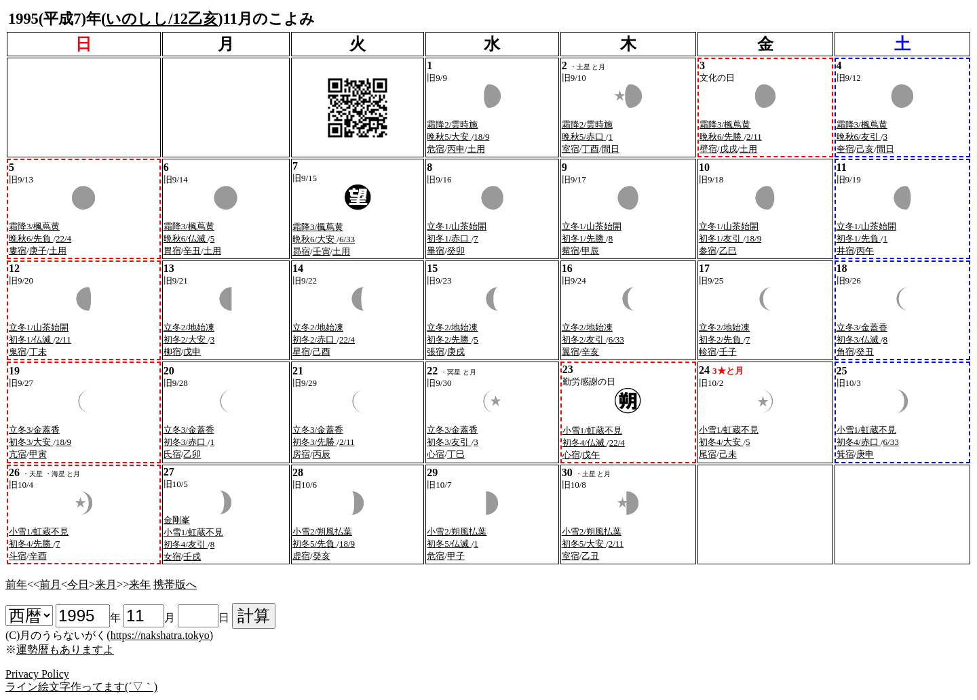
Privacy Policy (37, 674)
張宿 (435, 352)
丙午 (865, 251)
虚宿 (301, 556)
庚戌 (456, 352)
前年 (16, 584)
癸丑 (865, 352)
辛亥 (590, 352)
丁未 (38, 352)
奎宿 (845, 149)
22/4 (63, 238)
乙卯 (192, 454)
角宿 (845, 352)
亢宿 (17, 454)
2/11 (754, 137)
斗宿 (17, 556)
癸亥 (321, 556)
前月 (50, 584)
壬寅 (321, 251)
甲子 (456, 556)
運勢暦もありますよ (65, 649)
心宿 (435, 454)
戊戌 (728, 149)
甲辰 (590, 251)
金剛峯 (177, 520)
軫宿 (707, 352)
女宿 (172, 556)
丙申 (456, 149)
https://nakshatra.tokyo (160, 635)
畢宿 (435, 251)
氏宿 (172, 454)
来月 (106, 584)
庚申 (865, 454)
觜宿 (570, 251)
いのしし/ (139, 18)
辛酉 (38, 556)
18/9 (481, 137)
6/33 (347, 239)
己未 (728, 454)
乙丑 (590, 556)
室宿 (570, 149)
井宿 (845, 251)
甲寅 (38, 454)
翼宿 (570, 352)
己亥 (865, 149)
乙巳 (728, 251)
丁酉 (590, 149)
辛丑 (192, 251)
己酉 (321, 352)
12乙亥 (195, 18)
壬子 (728, 352)
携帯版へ (175, 584)
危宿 (435, 149)
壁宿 (708, 149)
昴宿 (301, 251)
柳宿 (172, 352)
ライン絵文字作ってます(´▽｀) (81, 687)
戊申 (192, 352)
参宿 (707, 251)
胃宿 (172, 251)
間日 (610, 149)
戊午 (591, 455)
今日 (78, 584)
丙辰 (321, 454)
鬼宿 (17, 352)
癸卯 (456, 251)
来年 (140, 584)
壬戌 (192, 556)
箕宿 (845, 454)
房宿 (301, 454)
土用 (476, 149)
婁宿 (17, 251)
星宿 (301, 352)
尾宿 (707, 454)
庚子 (38, 251)
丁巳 (456, 454)
